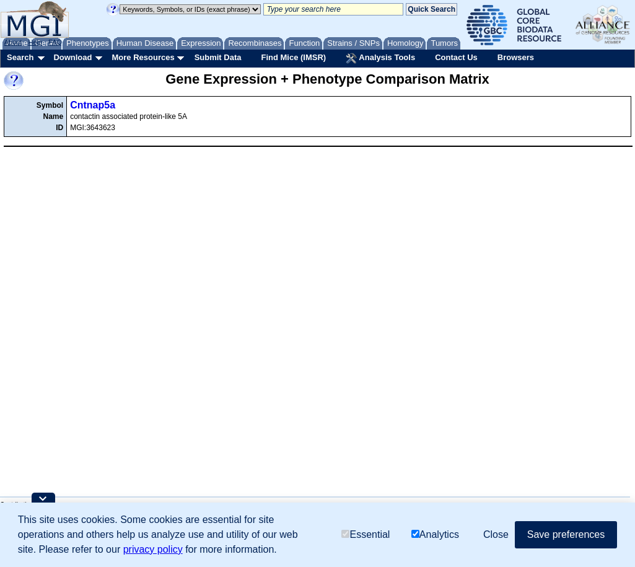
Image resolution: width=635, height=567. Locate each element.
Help (35, 42)
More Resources (143, 57)
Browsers (515, 57)
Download (72, 57)
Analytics (435, 534)
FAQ (55, 42)
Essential (365, 534)
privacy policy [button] (153, 549)
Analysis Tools (380, 58)
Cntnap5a (92, 105)
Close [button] (496, 534)
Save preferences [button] (566, 534)
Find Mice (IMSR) (293, 57)
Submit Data (218, 57)
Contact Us (456, 57)
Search (20, 57)
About (13, 42)
